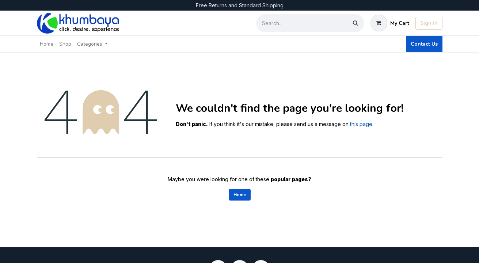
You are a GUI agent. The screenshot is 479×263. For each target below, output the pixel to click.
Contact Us (424, 44)
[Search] (355, 23)
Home (239, 195)
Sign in (429, 23)
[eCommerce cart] (390, 23)
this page (361, 124)
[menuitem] (46, 44)
